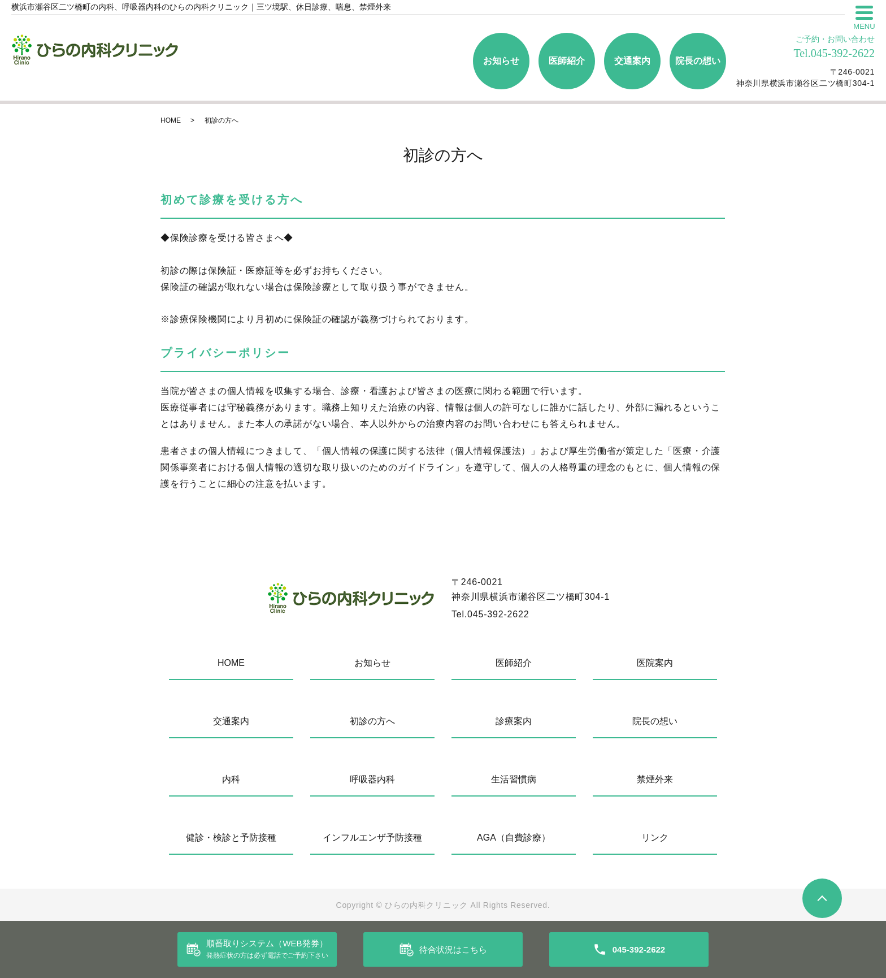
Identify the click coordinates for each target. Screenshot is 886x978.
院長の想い (697, 61)
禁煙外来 (655, 779)
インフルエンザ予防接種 (372, 837)
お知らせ (501, 61)
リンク (654, 837)
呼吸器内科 (372, 779)
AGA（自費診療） (513, 837)
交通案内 (632, 61)
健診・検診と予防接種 (231, 837)
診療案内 (514, 721)
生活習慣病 (513, 779)
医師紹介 (567, 61)
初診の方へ (372, 721)
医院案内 (655, 663)
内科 (231, 779)
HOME (170, 120)
